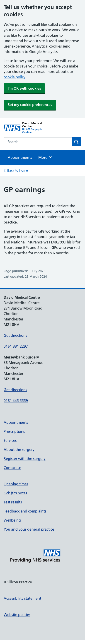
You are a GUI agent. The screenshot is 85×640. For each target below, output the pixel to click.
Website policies (17, 614)
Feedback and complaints (25, 511)
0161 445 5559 (16, 400)
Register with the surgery (25, 458)
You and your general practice (29, 529)
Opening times (16, 484)
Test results (13, 502)
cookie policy (14, 77)
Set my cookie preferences (30, 104)
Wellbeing (12, 520)
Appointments (20, 157)
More (45, 157)
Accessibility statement (22, 598)
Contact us (12, 467)
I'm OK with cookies (24, 88)
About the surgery (19, 449)
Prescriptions (14, 431)
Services (10, 440)
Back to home (17, 170)
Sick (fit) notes (15, 493)
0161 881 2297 (16, 346)
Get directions (15, 335)
